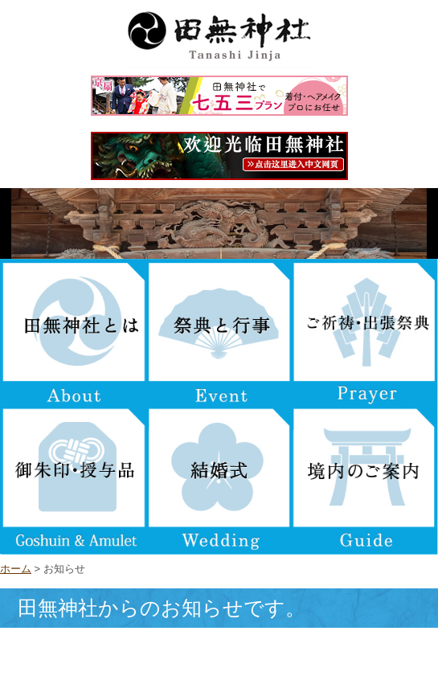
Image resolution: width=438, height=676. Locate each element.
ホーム (15, 569)
